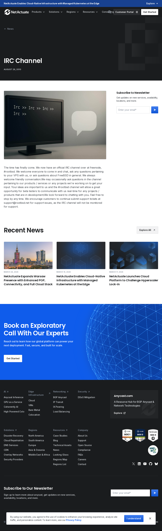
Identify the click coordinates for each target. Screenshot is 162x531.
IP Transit (58, 402)
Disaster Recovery (13, 435)
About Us (82, 435)
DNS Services (11, 445)
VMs (30, 405)
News (56, 450)
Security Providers (13, 459)
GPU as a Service (13, 402)
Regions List (59, 464)
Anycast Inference (13, 397)
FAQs (80, 454)
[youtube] (145, 464)
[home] (17, 12)
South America (36, 440)
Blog (55, 440)
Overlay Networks (13, 454)
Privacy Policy (73, 520)
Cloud (31, 400)
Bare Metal (34, 410)
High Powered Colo (14, 411)
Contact (82, 464)
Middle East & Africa (39, 454)
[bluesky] (156, 464)
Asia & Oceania (36, 450)
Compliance (84, 450)
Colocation (34, 414)
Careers (82, 459)
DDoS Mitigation (86, 397)
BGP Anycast (60, 397)
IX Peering (58, 406)
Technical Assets (62, 445)
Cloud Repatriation (14, 440)
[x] (133, 464)
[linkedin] (139, 464)
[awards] (134, 442)
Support (82, 440)
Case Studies (60, 435)
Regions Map (60, 459)
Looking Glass (60, 454)
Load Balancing (61, 411)
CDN (6, 450)
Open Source (85, 445)
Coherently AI (11, 406)
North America (36, 435)
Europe (32, 445)
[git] (151, 464)
